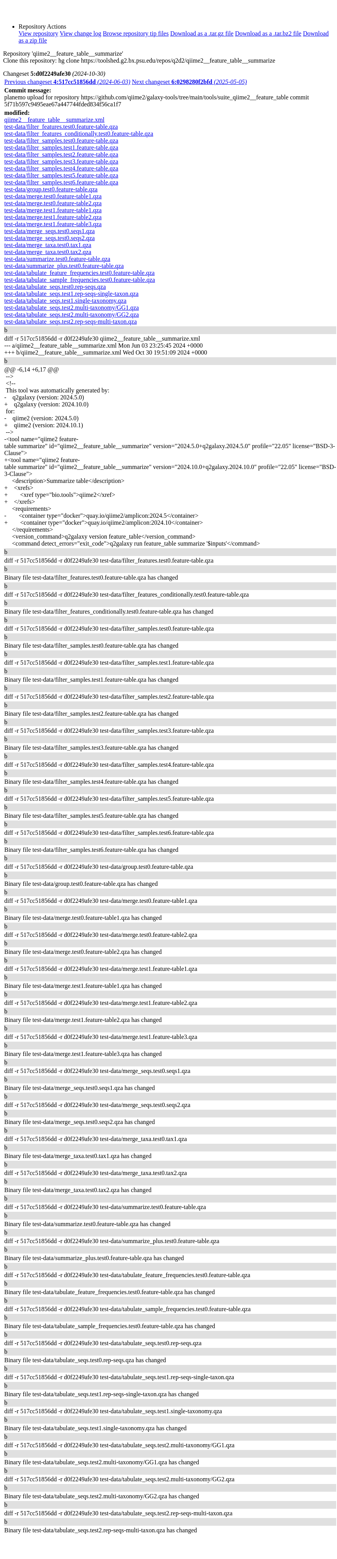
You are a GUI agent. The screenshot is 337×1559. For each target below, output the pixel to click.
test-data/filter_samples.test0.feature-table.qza (61, 140)
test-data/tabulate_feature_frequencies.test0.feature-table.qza (79, 272)
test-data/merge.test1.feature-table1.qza (53, 210)
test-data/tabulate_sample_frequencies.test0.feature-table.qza (79, 279)
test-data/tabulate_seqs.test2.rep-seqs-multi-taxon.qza (70, 321)
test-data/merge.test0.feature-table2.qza (53, 203)
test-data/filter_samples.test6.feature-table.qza (61, 182)
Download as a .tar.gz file (202, 33)
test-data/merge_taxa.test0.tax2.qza (47, 252)
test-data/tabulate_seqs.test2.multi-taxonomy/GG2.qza (71, 314)
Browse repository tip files (136, 33)
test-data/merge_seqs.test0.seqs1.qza (49, 231)
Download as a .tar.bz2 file (268, 33)
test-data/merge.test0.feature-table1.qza (53, 196)
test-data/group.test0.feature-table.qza (51, 189)
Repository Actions (42, 26)
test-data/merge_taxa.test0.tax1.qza (47, 245)
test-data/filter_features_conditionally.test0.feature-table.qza (78, 133)
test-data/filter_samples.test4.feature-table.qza (61, 168)
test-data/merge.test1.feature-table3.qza (53, 224)
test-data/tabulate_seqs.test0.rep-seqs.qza (55, 286)
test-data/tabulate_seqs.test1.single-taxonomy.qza (65, 300)
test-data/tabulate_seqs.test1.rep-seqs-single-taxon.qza (71, 293)
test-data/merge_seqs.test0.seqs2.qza (49, 238)
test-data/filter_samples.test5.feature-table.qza (61, 175)
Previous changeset (67, 81)
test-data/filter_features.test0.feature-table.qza (61, 126)
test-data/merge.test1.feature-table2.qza (53, 217)
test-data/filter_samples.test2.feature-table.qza (61, 154)
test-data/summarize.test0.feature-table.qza (57, 259)
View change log (80, 33)
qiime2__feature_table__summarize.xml (54, 119)
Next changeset (189, 81)
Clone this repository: (30, 60)
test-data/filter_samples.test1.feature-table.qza (61, 147)
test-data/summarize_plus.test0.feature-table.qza (64, 266)
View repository (38, 33)
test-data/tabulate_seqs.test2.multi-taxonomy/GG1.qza (71, 307)
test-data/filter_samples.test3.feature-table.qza (61, 161)
